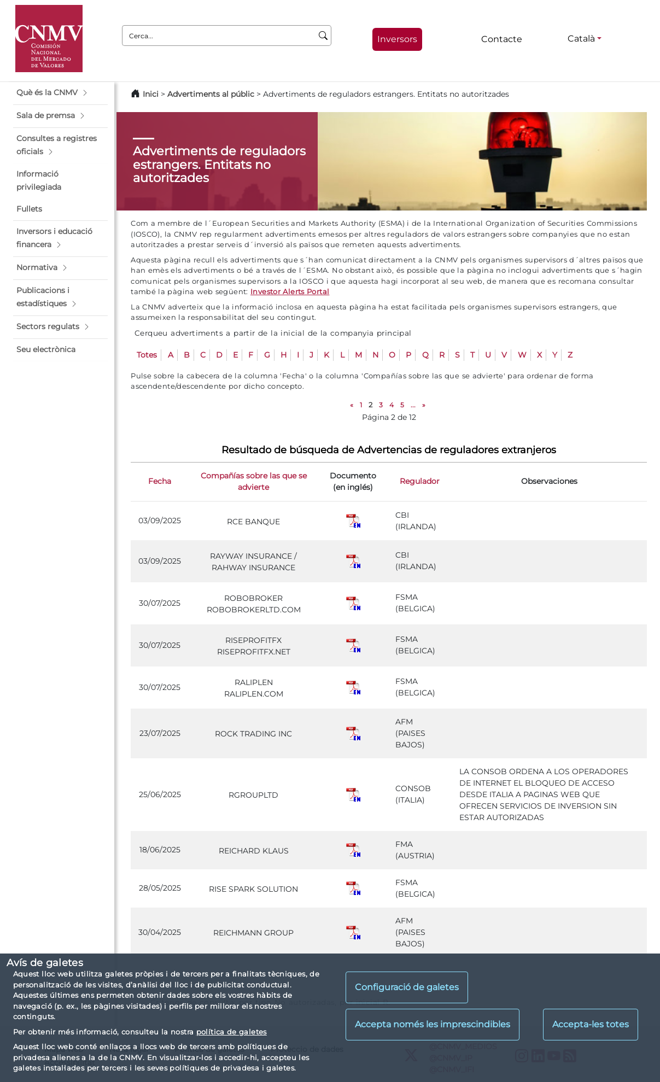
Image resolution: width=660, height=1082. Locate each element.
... (413, 405)
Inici (151, 94)
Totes (147, 355)
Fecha (159, 481)
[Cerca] (323, 35)
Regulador (420, 481)
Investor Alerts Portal (289, 291)
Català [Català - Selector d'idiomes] (581, 38)
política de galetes (231, 1031)
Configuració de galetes (407, 987)
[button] (60, 93)
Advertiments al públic (210, 94)
